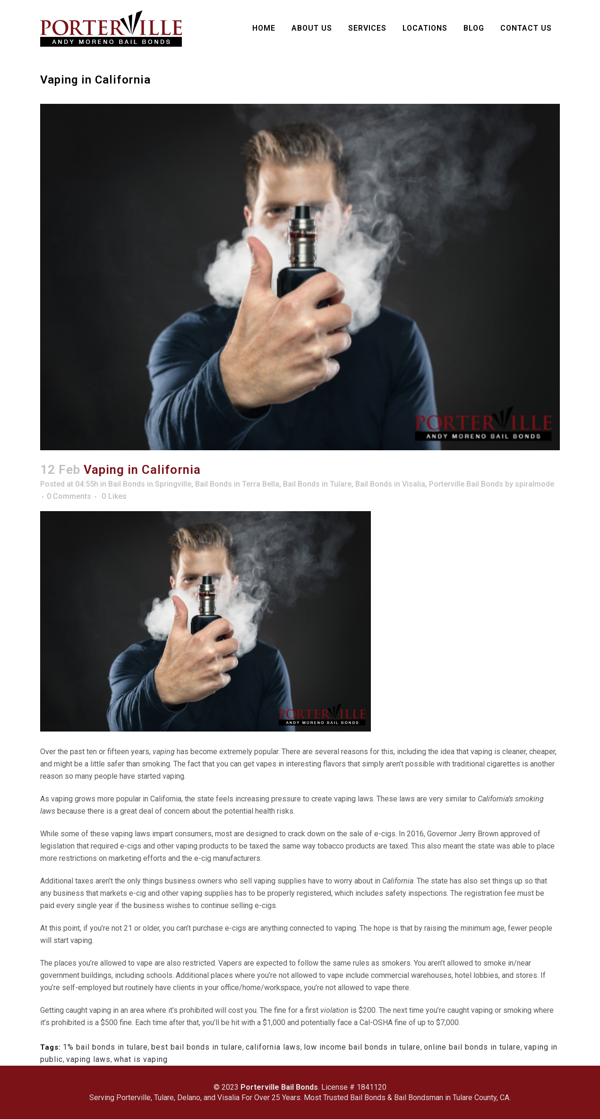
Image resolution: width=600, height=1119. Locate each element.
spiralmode (534, 484)
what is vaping (141, 1059)
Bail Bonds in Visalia (390, 484)
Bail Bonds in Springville (149, 484)
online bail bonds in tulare (472, 1047)
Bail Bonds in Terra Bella (237, 484)
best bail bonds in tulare (196, 1047)
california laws (273, 1047)
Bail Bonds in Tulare (317, 484)
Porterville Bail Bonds (466, 484)
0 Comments (69, 496)
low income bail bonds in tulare (362, 1047)
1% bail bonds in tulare (105, 1047)
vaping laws (88, 1059)
